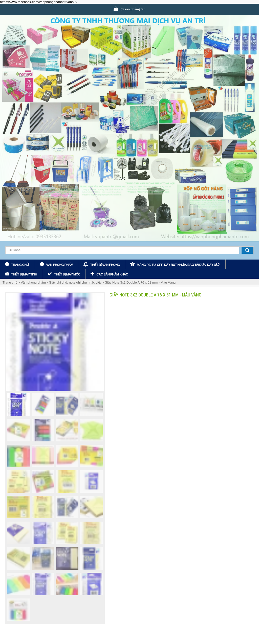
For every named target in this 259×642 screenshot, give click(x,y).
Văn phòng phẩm (59, 265)
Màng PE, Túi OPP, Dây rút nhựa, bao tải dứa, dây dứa (178, 265)
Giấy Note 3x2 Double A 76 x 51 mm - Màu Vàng (140, 282)
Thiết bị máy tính (24, 274)
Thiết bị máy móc (67, 274)
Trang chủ (20, 265)
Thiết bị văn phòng (105, 265)
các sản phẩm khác (112, 274)
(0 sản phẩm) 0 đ (133, 9)
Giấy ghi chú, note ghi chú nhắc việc (75, 282)
